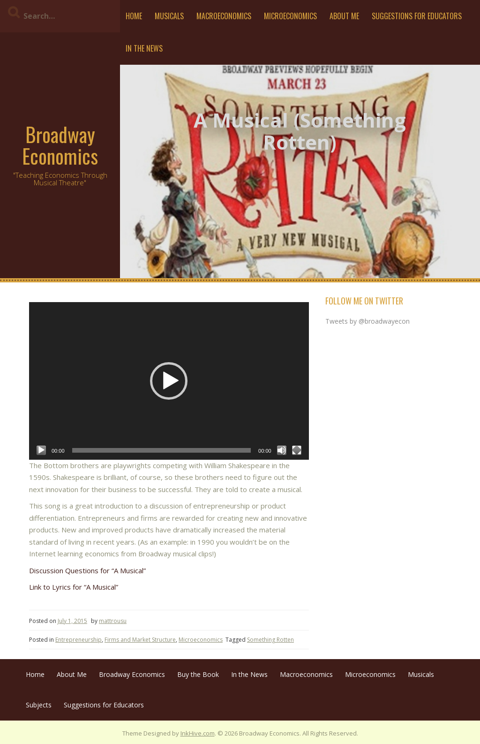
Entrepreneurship (78, 640)
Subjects (39, 704)
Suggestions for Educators (417, 16)
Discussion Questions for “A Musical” (87, 570)
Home (134, 16)
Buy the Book (198, 674)
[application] (169, 380)
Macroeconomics (223, 16)
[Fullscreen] (296, 450)
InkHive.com (197, 733)
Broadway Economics (60, 145)
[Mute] (281, 450)
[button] (169, 381)
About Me (344, 16)
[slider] (161, 450)
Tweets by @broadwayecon (367, 321)
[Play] (41, 450)
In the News (144, 48)
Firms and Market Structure (140, 640)
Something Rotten (270, 640)
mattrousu (113, 621)
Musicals (169, 16)
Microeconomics (290, 16)
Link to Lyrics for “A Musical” (73, 587)
